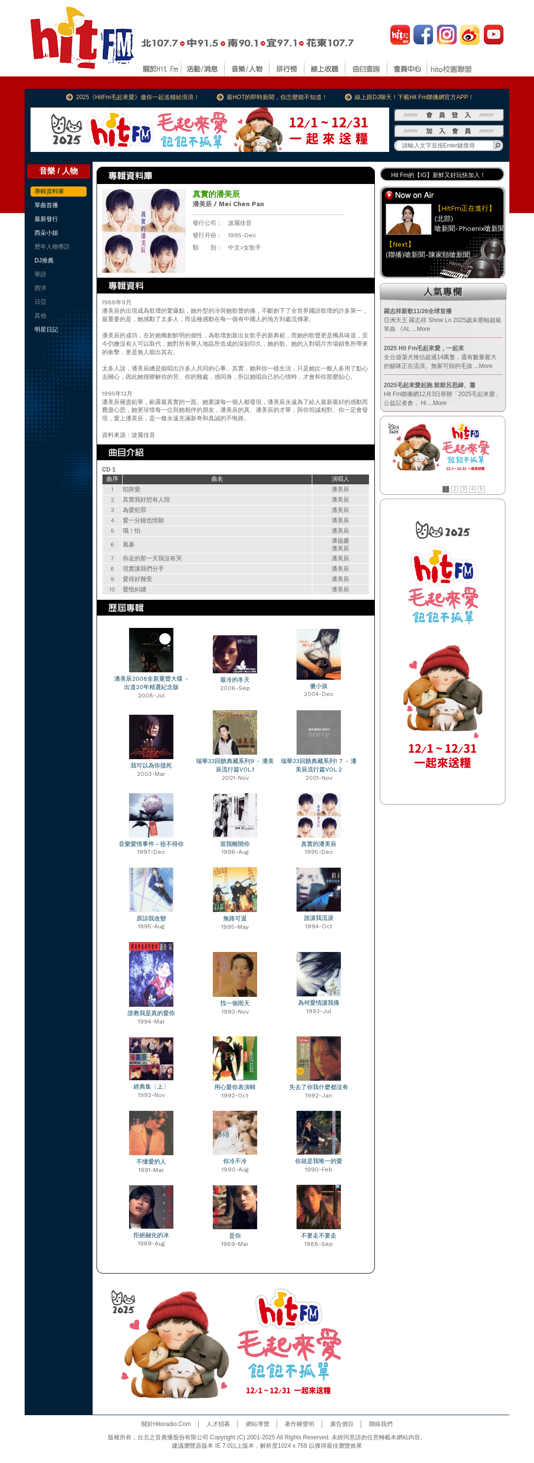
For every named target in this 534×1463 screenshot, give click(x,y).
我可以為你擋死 (151, 765)
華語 (40, 274)
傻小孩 (319, 686)
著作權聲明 (299, 1424)
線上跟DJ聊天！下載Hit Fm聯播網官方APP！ (414, 97)
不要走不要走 (318, 1235)
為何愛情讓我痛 (318, 1002)
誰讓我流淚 (319, 917)
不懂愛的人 (151, 1161)
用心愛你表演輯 (235, 1087)
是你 (235, 1235)
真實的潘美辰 (318, 844)
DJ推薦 (44, 260)
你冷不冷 (235, 1161)
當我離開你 (235, 844)
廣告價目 (342, 1424)
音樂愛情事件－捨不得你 (151, 844)
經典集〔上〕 (151, 1086)
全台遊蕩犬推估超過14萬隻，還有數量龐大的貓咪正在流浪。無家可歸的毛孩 (440, 357)
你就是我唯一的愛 (318, 1161)
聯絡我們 (381, 1424)
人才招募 (218, 1424)
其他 (40, 315)
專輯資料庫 (49, 191)
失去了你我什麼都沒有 (318, 1087)
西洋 (40, 288)
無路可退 (235, 918)
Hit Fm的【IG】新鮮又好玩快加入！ (438, 175)
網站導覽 (257, 1424)
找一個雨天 (235, 1003)
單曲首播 (46, 205)
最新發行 (46, 219)
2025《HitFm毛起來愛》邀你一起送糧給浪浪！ (138, 97)
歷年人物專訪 (52, 246)
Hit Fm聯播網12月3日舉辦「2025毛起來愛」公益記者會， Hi (442, 394)
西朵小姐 (46, 232)
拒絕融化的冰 (151, 1235)
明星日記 (46, 329)
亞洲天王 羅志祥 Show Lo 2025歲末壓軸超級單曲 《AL (442, 320)
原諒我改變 (151, 918)
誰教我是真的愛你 (151, 1013)
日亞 (40, 301)
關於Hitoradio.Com (166, 1424)
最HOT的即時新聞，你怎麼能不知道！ (277, 97)
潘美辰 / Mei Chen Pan (228, 204)
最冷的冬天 (235, 679)
